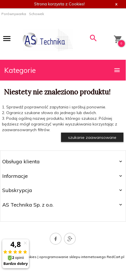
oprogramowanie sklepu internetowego (72, 257)
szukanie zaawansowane (92, 137)
